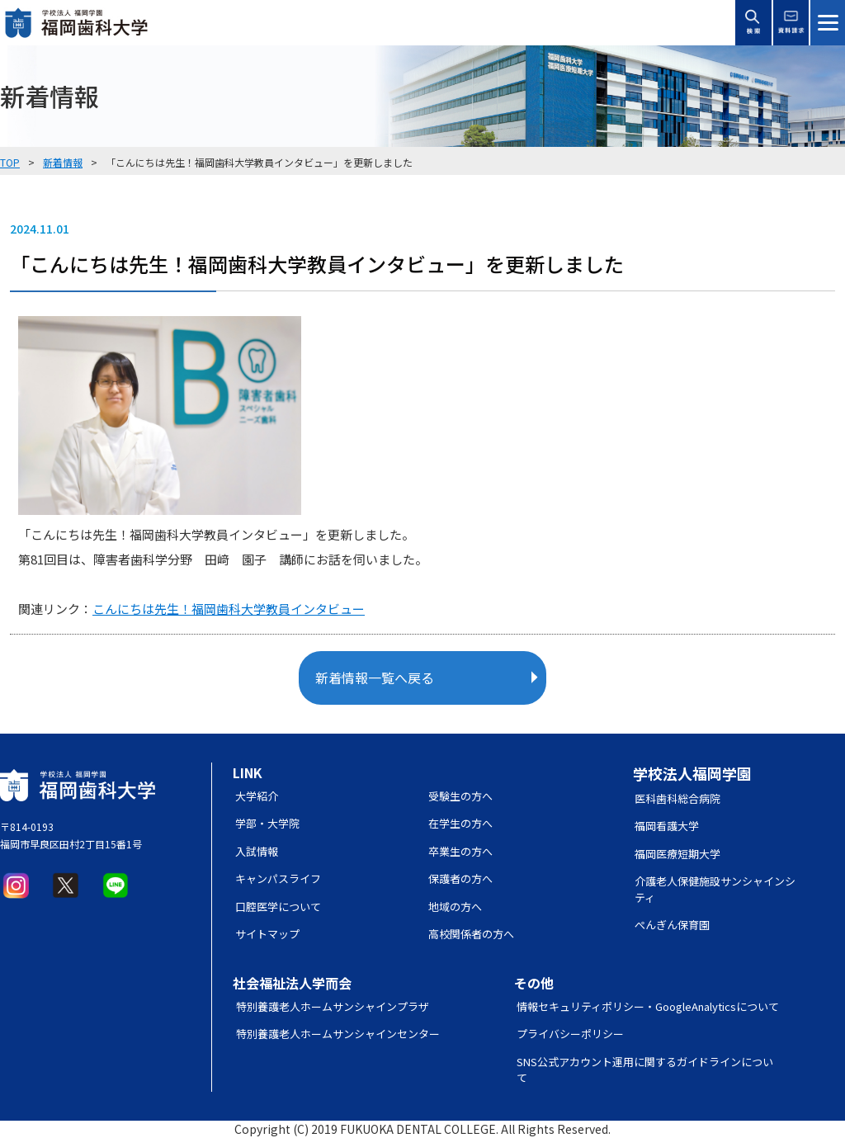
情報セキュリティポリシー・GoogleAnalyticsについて (648, 1006)
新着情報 (63, 162)
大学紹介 (256, 796)
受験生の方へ (460, 796)
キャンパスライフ (278, 878)
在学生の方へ (460, 823)
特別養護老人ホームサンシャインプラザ (332, 1006)
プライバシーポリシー (570, 1033)
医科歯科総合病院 (677, 798)
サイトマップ (267, 934)
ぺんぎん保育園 (672, 925)
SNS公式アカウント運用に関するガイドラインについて (645, 1070)
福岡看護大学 (667, 825)
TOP (10, 162)
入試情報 (256, 851)
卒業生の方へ (460, 851)
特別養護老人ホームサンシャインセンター (338, 1033)
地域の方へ (455, 906)
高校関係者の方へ (471, 934)
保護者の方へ (460, 878)
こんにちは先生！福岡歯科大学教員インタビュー (228, 608)
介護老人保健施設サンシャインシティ (715, 889)
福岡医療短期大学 (677, 854)
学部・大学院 (267, 823)
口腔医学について (278, 906)
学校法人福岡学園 (692, 773)
